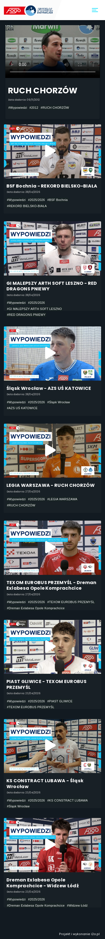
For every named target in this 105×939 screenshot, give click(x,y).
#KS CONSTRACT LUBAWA (67, 800)
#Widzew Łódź (77, 905)
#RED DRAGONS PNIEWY (26, 314)
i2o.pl (95, 934)
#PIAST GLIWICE (60, 701)
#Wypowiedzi (17, 107)
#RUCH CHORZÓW (55, 107)
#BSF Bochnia (57, 199)
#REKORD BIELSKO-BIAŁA (27, 206)
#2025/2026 (36, 199)
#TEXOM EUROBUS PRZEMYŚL (71, 602)
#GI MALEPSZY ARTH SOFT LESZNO (34, 308)
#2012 (33, 107)
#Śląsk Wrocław (58, 402)
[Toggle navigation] (95, 10)
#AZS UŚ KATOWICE (22, 408)
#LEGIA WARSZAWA (62, 499)
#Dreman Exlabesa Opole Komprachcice (36, 608)
